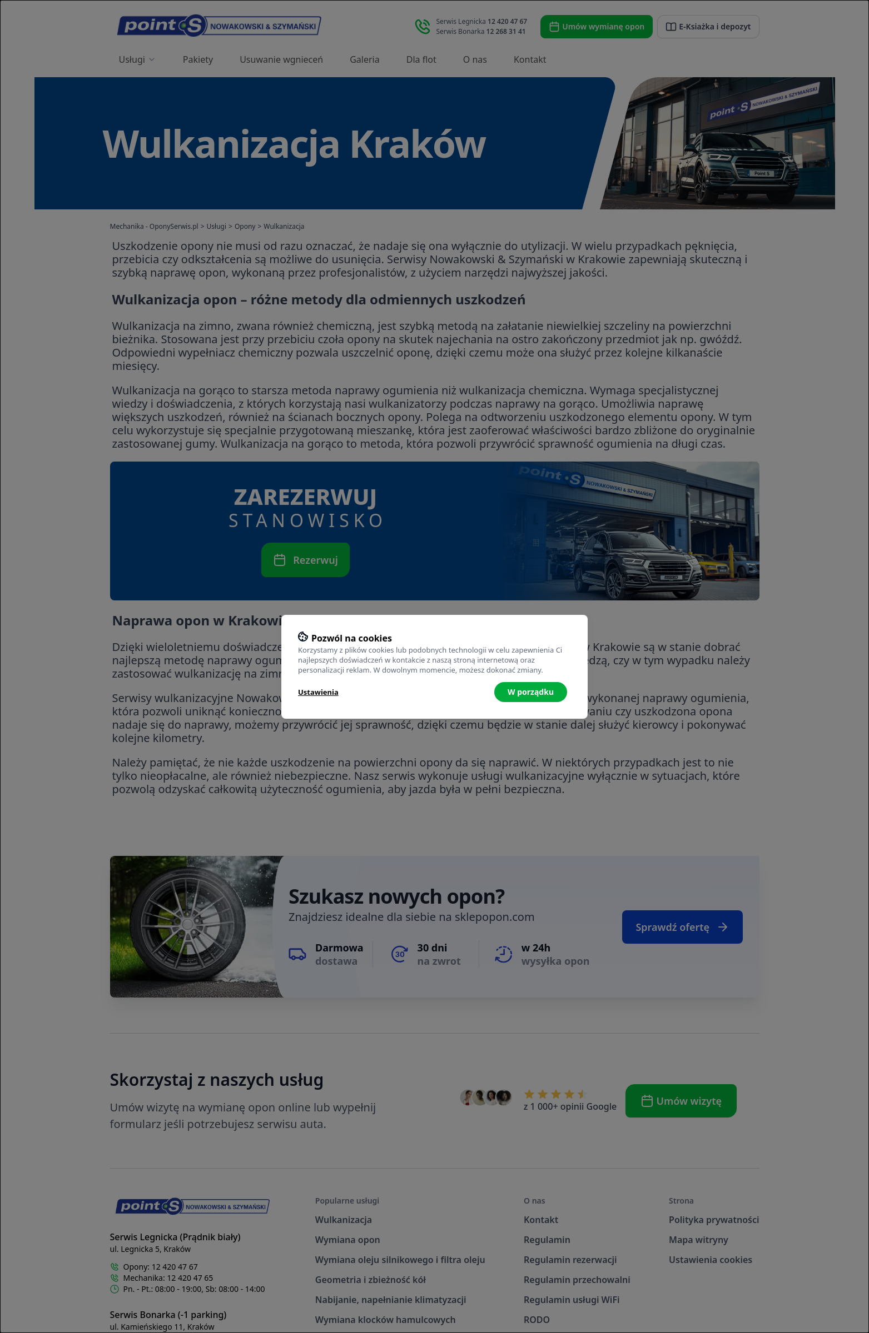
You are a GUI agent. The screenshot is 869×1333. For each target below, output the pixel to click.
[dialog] (434, 666)
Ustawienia (318, 692)
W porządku (531, 691)
